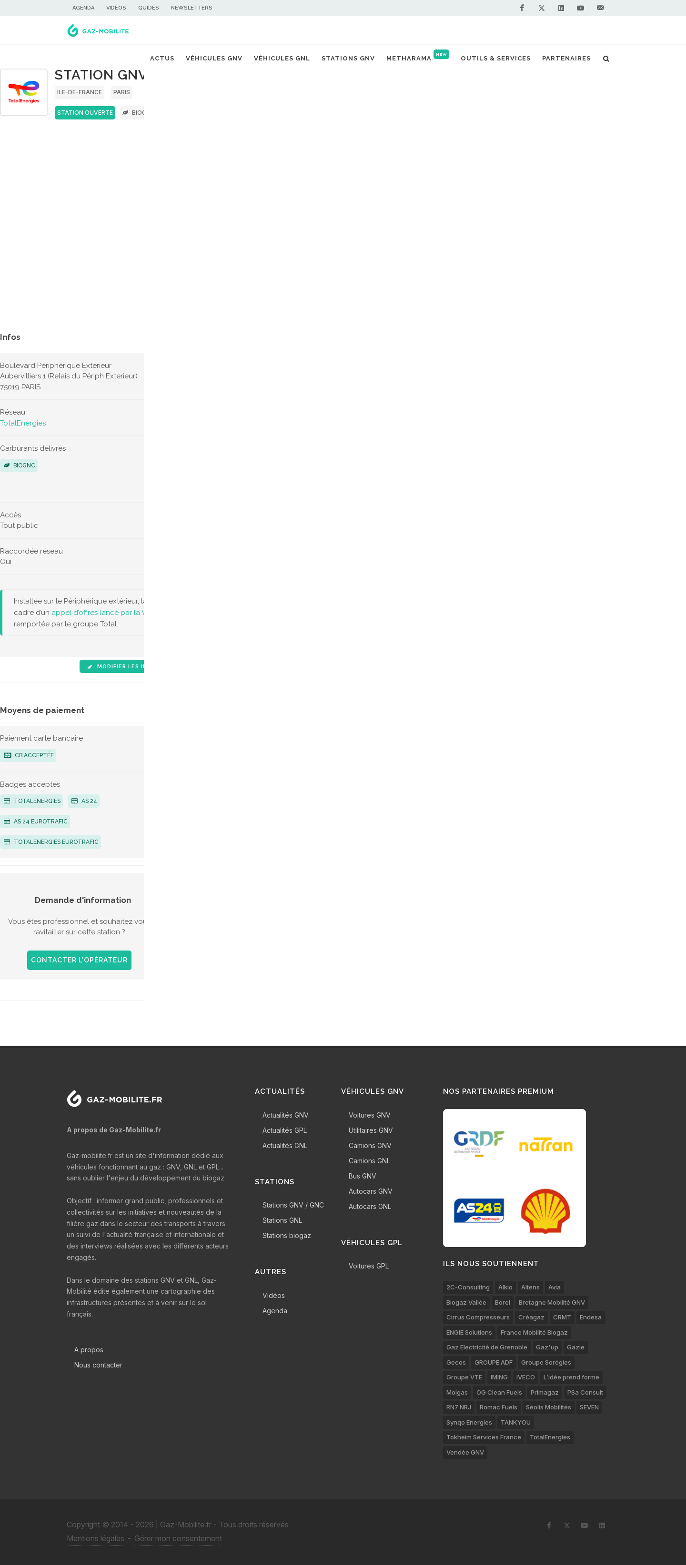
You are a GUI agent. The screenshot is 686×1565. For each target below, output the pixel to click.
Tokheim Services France (483, 1437)
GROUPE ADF (493, 1362)
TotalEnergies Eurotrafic (51, 842)
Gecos (456, 1362)
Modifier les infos (122, 666)
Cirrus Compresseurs (478, 1317)
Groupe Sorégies (546, 1362)
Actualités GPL (284, 1130)
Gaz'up (547, 1347)
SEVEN (589, 1407)
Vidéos (116, 8)
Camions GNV (370, 1145)
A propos (88, 1350)
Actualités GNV (285, 1115)
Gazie (576, 1347)
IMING (499, 1377)
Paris (121, 92)
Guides (148, 8)
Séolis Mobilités (548, 1407)
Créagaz (531, 1317)
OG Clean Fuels (499, 1392)
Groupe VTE (464, 1377)
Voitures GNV (370, 1115)
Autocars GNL (370, 1206)
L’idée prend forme (571, 1377)
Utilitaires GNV (371, 1130)
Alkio (505, 1287)
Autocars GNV (371, 1191)
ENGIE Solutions (469, 1332)
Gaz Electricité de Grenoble (486, 1347)
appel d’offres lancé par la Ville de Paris (117, 612)
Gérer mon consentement (178, 1538)
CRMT (562, 1317)
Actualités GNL (284, 1145)
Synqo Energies (469, 1422)
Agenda (83, 8)
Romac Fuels (498, 1407)
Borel (502, 1302)
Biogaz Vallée (466, 1302)
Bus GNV (362, 1176)
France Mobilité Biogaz (534, 1332)
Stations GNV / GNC (293, 1205)
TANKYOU (516, 1422)
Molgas (457, 1392)
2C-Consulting (468, 1287)
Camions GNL (369, 1161)
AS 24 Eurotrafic (36, 821)
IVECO (525, 1377)
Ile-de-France (79, 92)
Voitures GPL (369, 1266)
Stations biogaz (286, 1235)
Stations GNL (282, 1220)
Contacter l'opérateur (79, 960)
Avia (554, 1287)
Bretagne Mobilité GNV (552, 1302)
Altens (530, 1287)
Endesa (591, 1317)
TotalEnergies (23, 423)
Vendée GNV (465, 1452)
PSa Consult (585, 1392)
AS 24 (84, 801)
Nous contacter (98, 1365)
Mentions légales (95, 1538)
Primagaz (545, 1392)
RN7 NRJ (458, 1407)
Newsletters (191, 8)
